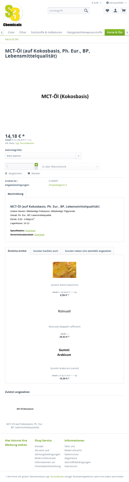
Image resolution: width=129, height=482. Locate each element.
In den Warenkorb (70, 166)
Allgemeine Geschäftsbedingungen (77, 460)
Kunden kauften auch (45, 250)
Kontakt (39, 446)
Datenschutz (71, 454)
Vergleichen (13, 173)
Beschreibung (15, 193)
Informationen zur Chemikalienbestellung (48, 464)
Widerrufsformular (45, 458)
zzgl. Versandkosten (24, 143)
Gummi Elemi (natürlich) (64, 284)
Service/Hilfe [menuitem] (115, 2)
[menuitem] (69, 10)
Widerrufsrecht (73, 450)
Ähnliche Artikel (17, 250)
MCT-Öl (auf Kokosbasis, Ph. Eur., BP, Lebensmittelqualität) (24, 425)
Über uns (69, 446)
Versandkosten (57, 476)
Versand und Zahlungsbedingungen (47, 452)
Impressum (70, 466)
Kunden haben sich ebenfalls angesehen (88, 250)
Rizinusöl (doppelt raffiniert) (64, 326)
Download (30, 230)
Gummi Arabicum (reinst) (64, 368)
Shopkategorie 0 (58, 185)
